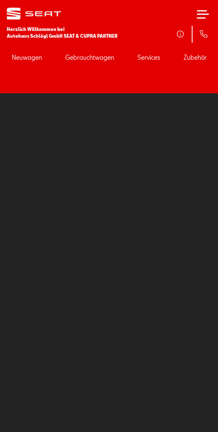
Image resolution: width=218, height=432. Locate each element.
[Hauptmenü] (203, 14)
